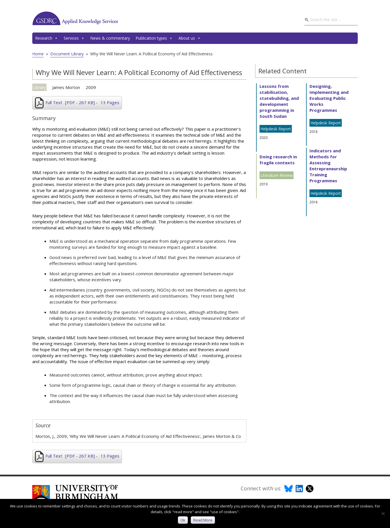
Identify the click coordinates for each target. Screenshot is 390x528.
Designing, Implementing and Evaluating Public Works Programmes (329, 98)
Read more (202, 520)
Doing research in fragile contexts (278, 159)
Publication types (154, 38)
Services (74, 38)
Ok (182, 520)
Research (46, 38)
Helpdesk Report (275, 129)
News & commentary (110, 38)
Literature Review (276, 175)
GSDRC (75, 18)
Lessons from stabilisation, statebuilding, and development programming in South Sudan (279, 101)
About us (189, 38)
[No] (383, 513)
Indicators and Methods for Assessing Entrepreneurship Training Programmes (328, 165)
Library (39, 87)
